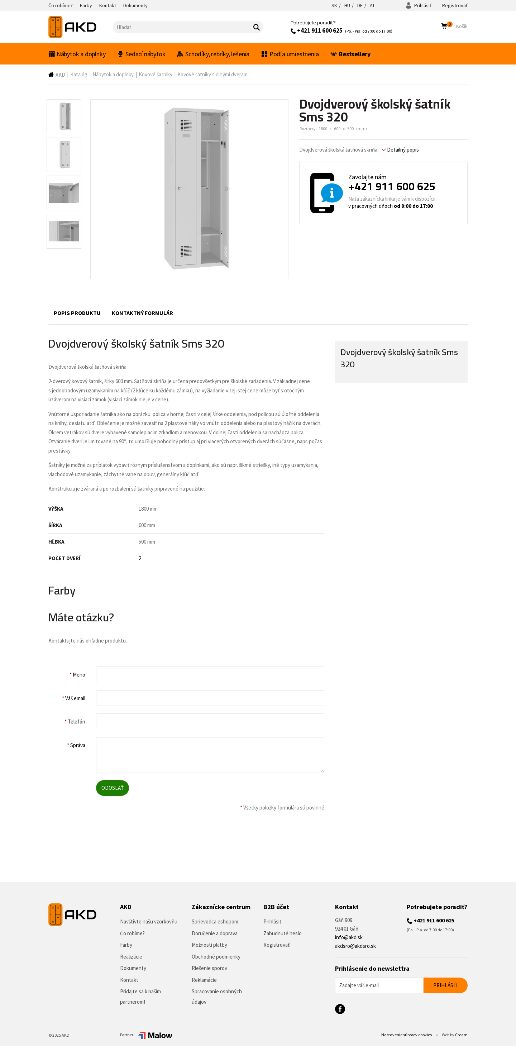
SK (334, 5)
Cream (461, 1034)
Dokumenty (133, 968)
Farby (126, 944)
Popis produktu (77, 312)
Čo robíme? (132, 933)
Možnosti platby (209, 944)
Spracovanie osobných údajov (217, 996)
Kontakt (129, 979)
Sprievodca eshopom (215, 921)
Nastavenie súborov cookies (407, 1034)
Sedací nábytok (141, 54)
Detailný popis (400, 149)
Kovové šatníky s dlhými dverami (213, 74)
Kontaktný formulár (142, 312)
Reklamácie (204, 979)
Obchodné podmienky (216, 956)
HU (347, 5)
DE (360, 5)
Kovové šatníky (155, 74)
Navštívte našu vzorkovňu (148, 921)
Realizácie (131, 956)
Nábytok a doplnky (76, 54)
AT (372, 5)
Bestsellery (350, 54)
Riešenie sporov (209, 968)
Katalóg (78, 74)
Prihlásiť (418, 5)
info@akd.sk (349, 937)
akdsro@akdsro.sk (355, 945)
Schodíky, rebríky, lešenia (213, 54)
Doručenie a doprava (215, 933)
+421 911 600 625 (317, 30)
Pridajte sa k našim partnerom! (140, 996)
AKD (60, 74)
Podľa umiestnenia (290, 54)
